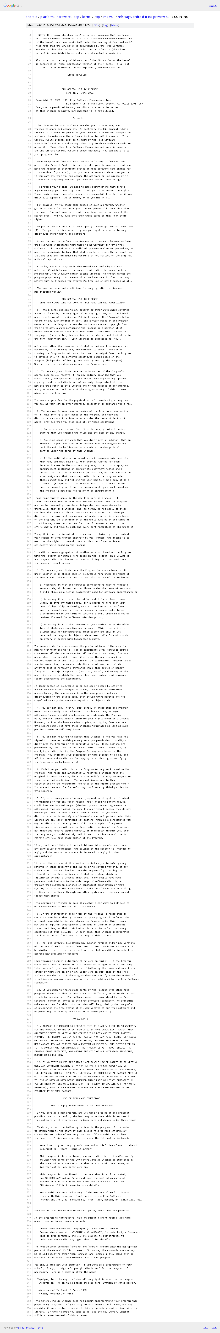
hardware (64, 17)
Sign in (213, 5)
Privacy (30, 1327)
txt (206, 1327)
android (31, 17)
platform (47, 17)
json (214, 1327)
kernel (86, 17)
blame (114, 25)
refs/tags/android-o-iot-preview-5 (143, 17)
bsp (76, 17)
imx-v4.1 (109, 17)
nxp (97, 17)
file (96, 25)
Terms (39, 1327)
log (105, 25)
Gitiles (20, 1327)
